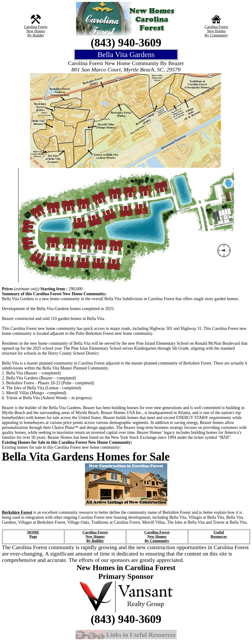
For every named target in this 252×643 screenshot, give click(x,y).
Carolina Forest (35, 27)
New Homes (35, 31)
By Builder (35, 35)
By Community (216, 35)
